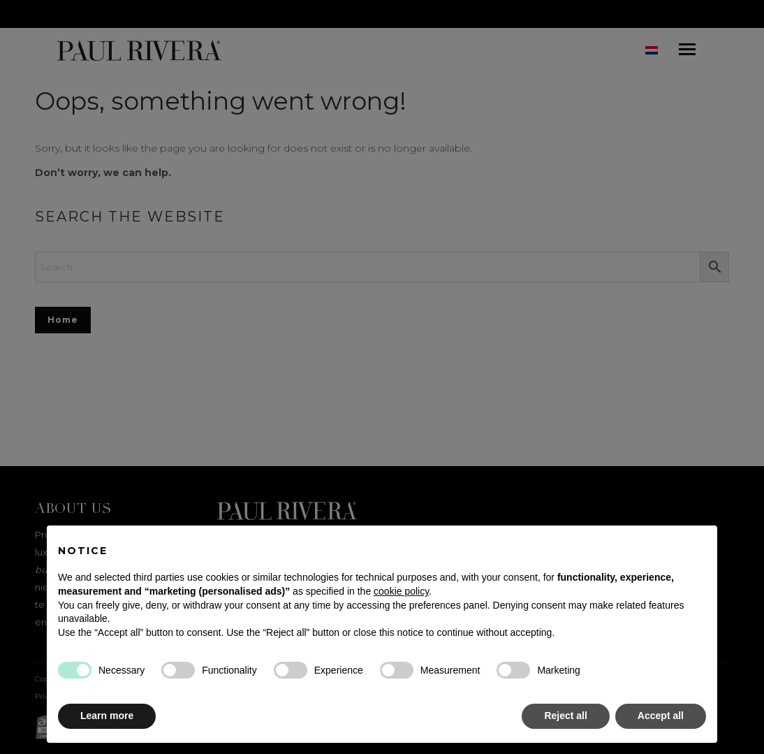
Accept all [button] (661, 715)
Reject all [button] (565, 715)
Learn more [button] (106, 715)
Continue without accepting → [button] (636, 543)
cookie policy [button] (401, 591)
